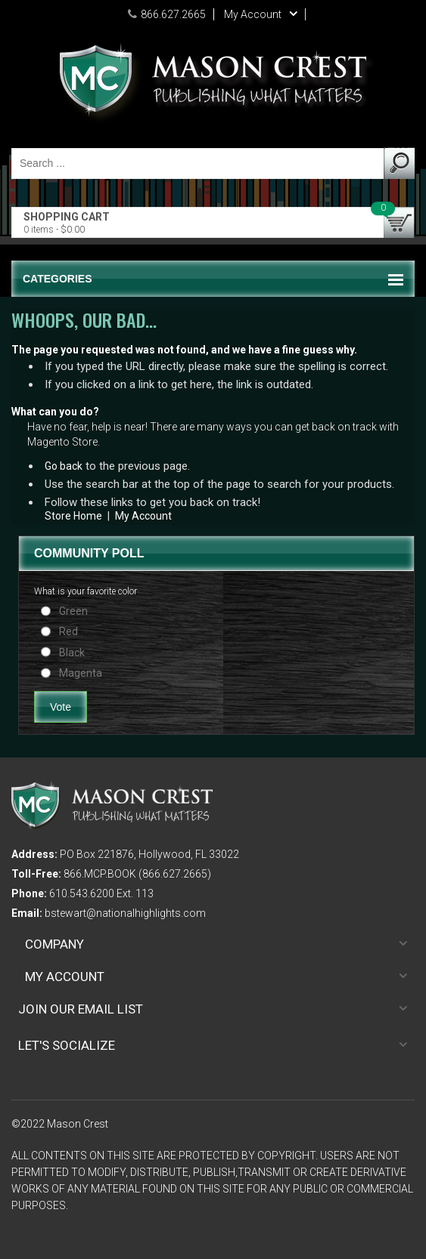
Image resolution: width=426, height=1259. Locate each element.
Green (73, 611)
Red (68, 631)
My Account (143, 516)
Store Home (73, 516)
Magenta (80, 673)
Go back (63, 466)
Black (72, 652)
